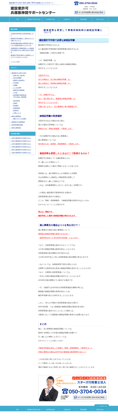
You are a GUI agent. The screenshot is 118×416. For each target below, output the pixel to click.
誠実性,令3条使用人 (19, 80)
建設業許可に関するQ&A (19, 73)
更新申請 (16, 110)
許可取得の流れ (50, 19)
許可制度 (16, 83)
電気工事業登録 (16, 127)
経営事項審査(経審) (17, 125)
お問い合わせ (100, 19)
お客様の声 (67, 19)
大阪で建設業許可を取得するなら (21, 152)
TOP (17, 19)
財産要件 (16, 105)
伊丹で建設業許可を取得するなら (21, 141)
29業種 (15, 85)
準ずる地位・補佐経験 (19, 97)
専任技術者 (16, 100)
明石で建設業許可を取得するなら (21, 149)
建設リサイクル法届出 (19, 118)
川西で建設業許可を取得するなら (21, 146)
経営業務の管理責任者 (19, 95)
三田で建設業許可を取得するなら (21, 144)
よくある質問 (17, 87)
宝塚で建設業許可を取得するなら (21, 138)
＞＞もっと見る (15, 61)
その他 (15, 92)
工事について (17, 113)
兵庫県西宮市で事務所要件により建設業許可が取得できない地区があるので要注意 (22, 50)
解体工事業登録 (16, 116)
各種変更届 (16, 108)
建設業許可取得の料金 (34, 19)
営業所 (15, 103)
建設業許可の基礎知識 (18, 122)
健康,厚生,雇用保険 (18, 90)
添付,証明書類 (17, 78)
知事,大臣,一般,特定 (19, 75)
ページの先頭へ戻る (101, 406)
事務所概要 (83, 19)
